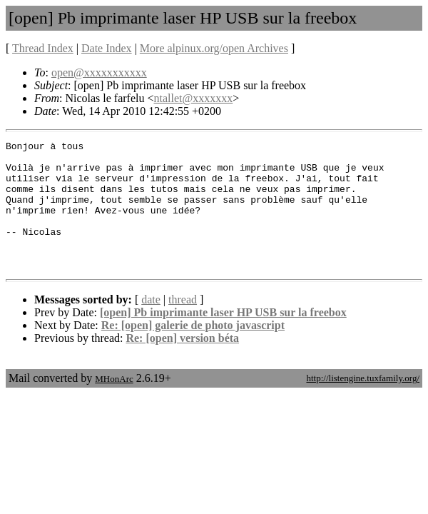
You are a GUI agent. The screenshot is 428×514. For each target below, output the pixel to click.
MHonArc (114, 404)
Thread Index (42, 48)
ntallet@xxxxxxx (193, 98)
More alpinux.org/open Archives (214, 48)
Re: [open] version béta (182, 364)
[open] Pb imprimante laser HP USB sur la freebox (223, 338)
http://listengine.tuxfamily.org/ (362, 403)
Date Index (106, 48)
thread (182, 325)
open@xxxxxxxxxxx (99, 72)
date (150, 325)
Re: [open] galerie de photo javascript (193, 351)
